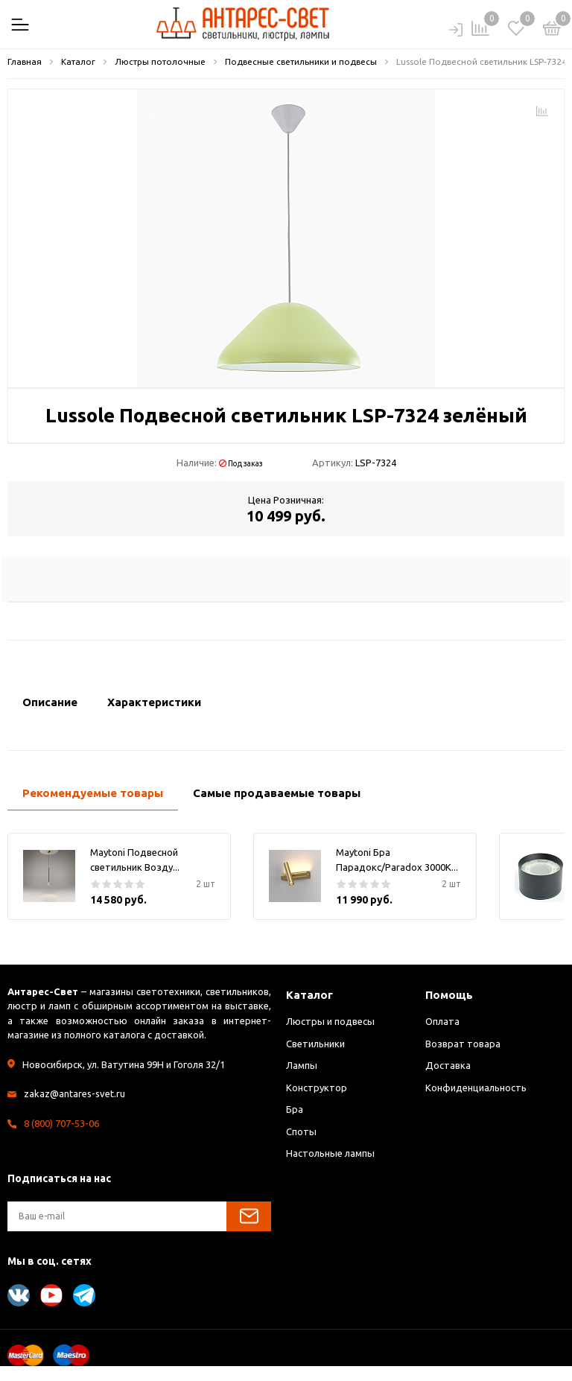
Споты (301, 1131)
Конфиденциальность (476, 1087)
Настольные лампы (330, 1153)
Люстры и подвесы (330, 1021)
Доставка (448, 1065)
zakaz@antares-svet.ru (74, 1093)
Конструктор (316, 1087)
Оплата (442, 1021)
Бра (294, 1109)
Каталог (309, 994)
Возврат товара (462, 1043)
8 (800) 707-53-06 (61, 1123)
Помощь (449, 994)
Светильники (315, 1043)
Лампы (301, 1065)
